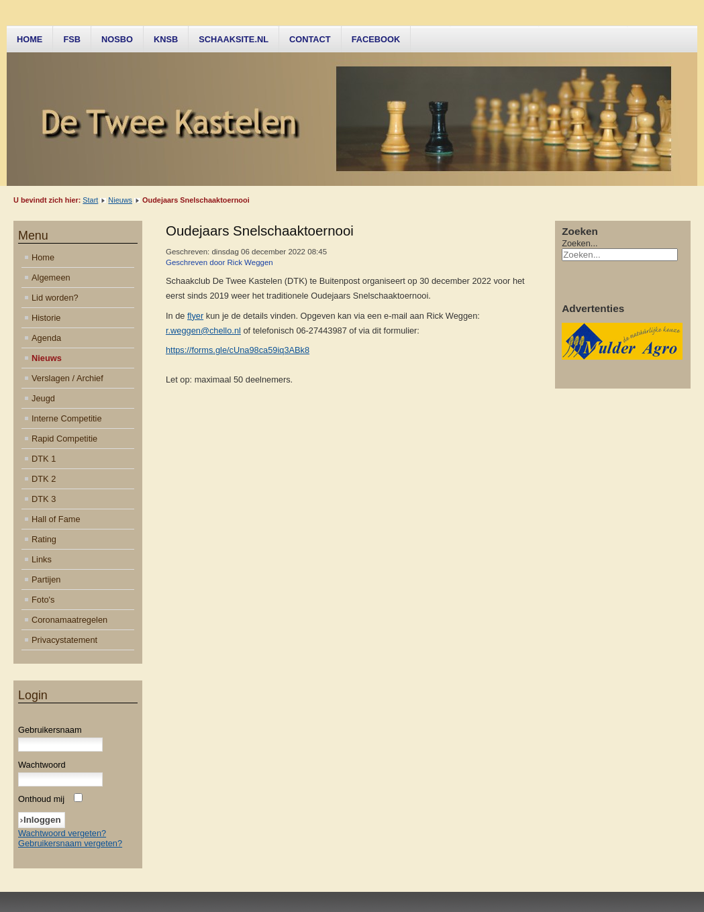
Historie (46, 318)
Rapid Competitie (64, 439)
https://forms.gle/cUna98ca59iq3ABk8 (237, 350)
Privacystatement (64, 640)
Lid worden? (55, 298)
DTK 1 (44, 459)
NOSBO (117, 39)
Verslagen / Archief (67, 378)
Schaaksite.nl (233, 39)
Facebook (376, 39)
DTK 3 (44, 499)
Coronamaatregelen (69, 620)
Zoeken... (579, 243)
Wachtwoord (42, 765)
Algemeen (51, 277)
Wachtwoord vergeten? (62, 833)
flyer (195, 316)
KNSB (166, 39)
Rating (44, 539)
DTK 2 (44, 479)
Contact (310, 39)
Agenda (46, 338)
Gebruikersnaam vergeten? (70, 843)
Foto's (43, 600)
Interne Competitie (67, 418)
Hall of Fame (56, 519)
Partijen (46, 579)
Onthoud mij (41, 799)
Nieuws (120, 200)
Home (29, 39)
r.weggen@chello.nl (203, 330)
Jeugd (43, 398)
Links (42, 559)
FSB (72, 39)
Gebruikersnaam (50, 730)
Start (90, 200)
